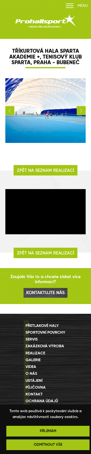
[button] (9, 110)
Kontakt (34, 394)
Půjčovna (35, 388)
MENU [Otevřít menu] (77, 6)
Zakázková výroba (44, 346)
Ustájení (33, 381)
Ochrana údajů (41, 401)
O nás (31, 374)
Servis (31, 339)
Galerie (33, 360)
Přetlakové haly (42, 326)
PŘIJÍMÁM (48, 431)
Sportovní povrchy (45, 333)
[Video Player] (45, 212)
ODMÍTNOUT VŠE (48, 444)
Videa (30, 367)
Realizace (35, 353)
